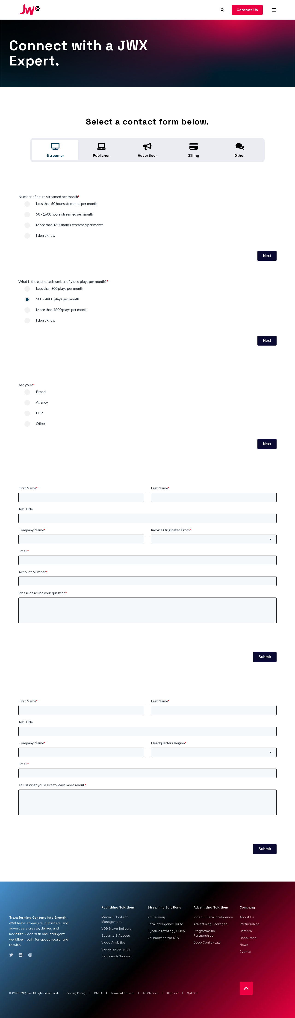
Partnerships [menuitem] (250, 924)
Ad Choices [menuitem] (151, 993)
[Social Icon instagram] (28, 955)
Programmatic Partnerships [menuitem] (204, 933)
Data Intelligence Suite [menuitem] (165, 924)
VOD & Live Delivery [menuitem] (116, 928)
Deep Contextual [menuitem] (207, 942)
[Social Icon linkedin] (20, 955)
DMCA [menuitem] (98, 993)
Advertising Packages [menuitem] (210, 924)
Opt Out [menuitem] (192, 993)
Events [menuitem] (245, 952)
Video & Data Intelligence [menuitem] (213, 917)
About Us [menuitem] (247, 917)
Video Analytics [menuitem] (113, 942)
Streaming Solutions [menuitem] (164, 907)
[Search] (223, 9)
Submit (265, 657)
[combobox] (214, 539)
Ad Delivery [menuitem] (156, 917)
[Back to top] (246, 988)
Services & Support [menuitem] (116, 956)
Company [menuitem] (247, 907)
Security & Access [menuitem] (115, 935)
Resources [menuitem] (248, 938)
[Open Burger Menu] (274, 10)
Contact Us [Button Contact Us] (247, 9)
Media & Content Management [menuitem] (114, 919)
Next (267, 256)
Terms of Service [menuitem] (122, 993)
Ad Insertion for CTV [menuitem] (163, 938)
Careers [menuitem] (246, 931)
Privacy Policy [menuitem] (76, 993)
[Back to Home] (29, 9)
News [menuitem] (244, 945)
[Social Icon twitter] (12, 955)
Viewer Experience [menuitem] (115, 949)
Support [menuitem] (172, 993)
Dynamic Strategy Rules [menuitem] (166, 931)
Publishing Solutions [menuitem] (118, 907)
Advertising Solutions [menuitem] (211, 907)
